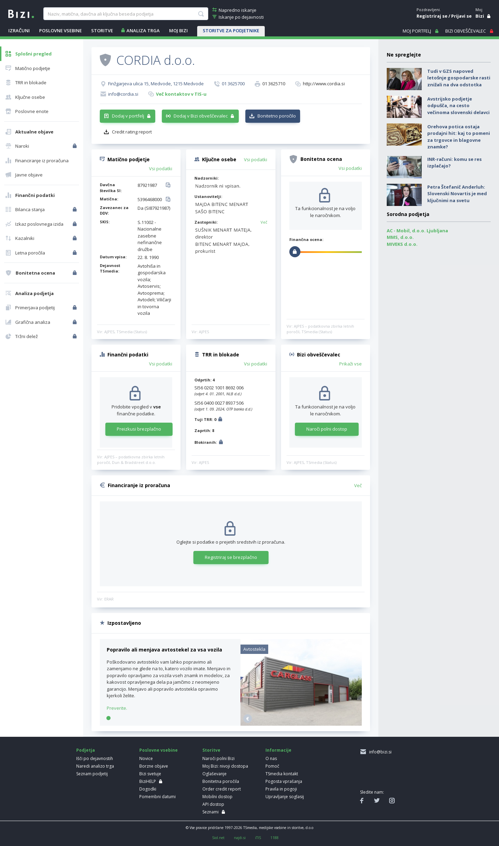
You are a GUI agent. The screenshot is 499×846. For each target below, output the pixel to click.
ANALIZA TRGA (143, 30)
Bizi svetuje (150, 774)
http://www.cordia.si (324, 83)
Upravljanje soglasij (284, 797)
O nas (271, 758)
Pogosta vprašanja (283, 781)
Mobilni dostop (217, 797)
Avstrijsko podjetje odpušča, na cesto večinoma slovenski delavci (458, 105)
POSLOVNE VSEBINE (60, 30)
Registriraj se (432, 16)
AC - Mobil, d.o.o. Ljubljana (417, 230)
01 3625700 (233, 83)
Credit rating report (132, 132)
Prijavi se (461, 16)
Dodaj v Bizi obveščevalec (201, 116)
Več (264, 222)
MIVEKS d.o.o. (402, 244)
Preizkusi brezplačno (139, 429)
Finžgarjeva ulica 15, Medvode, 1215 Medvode (156, 83)
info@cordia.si (123, 94)
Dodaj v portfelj (128, 116)
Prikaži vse (350, 364)
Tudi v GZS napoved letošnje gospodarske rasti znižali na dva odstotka (458, 78)
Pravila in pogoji (281, 789)
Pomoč (272, 766)
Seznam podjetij (92, 774)
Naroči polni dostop (326, 429)
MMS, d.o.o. (400, 237)
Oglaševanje (214, 774)
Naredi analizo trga (95, 766)
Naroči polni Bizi (218, 758)
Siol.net (218, 837)
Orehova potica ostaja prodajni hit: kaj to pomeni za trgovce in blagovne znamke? (458, 136)
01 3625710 (273, 83)
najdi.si (240, 837)
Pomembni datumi (157, 797)
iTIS (258, 837)
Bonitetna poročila (220, 781)
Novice (146, 758)
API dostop (213, 804)
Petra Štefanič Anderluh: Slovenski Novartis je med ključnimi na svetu (457, 194)
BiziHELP (147, 781)
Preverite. (117, 708)
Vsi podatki (160, 168)
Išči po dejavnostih (94, 758)
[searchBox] (125, 13)
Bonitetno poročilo (276, 116)
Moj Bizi (178, 30)
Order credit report (221, 789)
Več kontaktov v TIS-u (181, 94)
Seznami (210, 812)
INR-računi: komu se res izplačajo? (454, 162)
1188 (274, 837)
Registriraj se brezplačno (231, 557)
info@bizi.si (379, 752)
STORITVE (102, 30)
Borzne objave (153, 766)
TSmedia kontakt (281, 774)
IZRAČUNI (19, 30)
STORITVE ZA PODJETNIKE (231, 30)
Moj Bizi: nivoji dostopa (225, 766)
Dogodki (147, 789)
